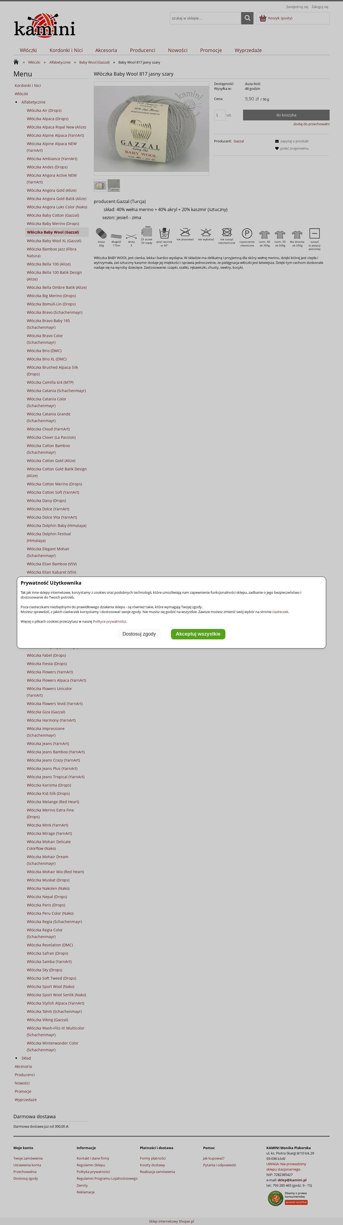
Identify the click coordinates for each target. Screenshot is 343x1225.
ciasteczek (280, 611)
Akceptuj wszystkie (198, 634)
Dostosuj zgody (139, 634)
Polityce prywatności (109, 621)
